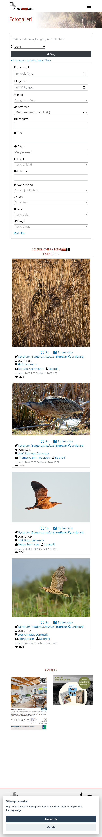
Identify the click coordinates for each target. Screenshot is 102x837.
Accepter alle (51, 819)
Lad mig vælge (13, 810)
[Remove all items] (83, 112)
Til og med (21, 81)
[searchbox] (51, 152)
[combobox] (51, 100)
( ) (70, 356)
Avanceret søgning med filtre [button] (31, 60)
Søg (51, 54)
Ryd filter (20, 233)
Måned (18, 94)
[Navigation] (89, 6)
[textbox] (51, 100)
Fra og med (21, 67)
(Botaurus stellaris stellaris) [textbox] (32, 112)
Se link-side (63, 352)
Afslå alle (51, 827)
